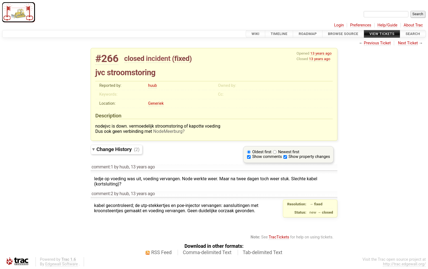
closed (134, 58)
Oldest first (262, 152)
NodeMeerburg (167, 131)
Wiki (255, 34)
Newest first (288, 152)
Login (339, 25)
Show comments (267, 156)
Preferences (360, 25)
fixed (181, 58)
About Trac (413, 25)
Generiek (156, 103)
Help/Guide (387, 25)
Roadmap (308, 34)
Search (413, 34)
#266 (106, 58)
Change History (117, 149)
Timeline (279, 34)
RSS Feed (161, 252)
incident (158, 58)
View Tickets (382, 34)
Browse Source (343, 34)
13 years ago (321, 53)
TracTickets (279, 237)
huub (152, 85)
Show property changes (309, 156)
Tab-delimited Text (262, 252)
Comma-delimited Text (207, 252)
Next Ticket (408, 43)
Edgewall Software (61, 264)
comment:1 (102, 167)
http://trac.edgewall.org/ (404, 264)
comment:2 (102, 193)
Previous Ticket (377, 43)
